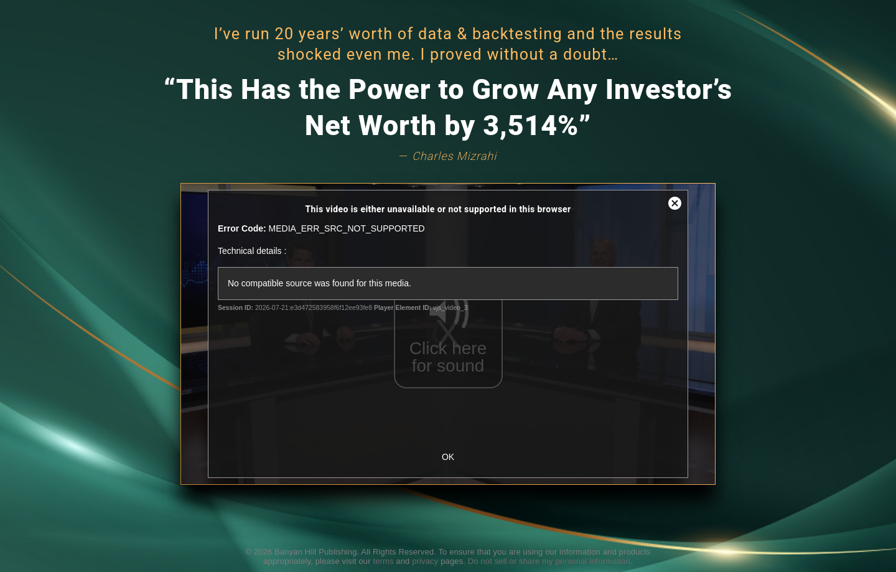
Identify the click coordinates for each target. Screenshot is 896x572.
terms (383, 561)
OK (448, 457)
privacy (425, 561)
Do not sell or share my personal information (549, 561)
